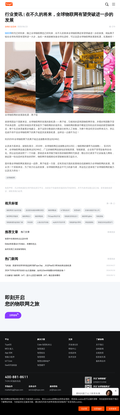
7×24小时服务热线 (13, 381)
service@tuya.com (36, 390)
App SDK (8, 353)
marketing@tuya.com (14, 390)
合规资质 (100, 353)
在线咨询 (72, 353)
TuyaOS (8, 345)
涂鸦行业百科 (10, 27)
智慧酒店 (41, 349)
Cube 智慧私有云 (44, 345)
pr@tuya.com (55, 390)
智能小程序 (9, 357)
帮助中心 (72, 349)
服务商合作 (101, 361)
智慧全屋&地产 (43, 361)
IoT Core (8, 361)
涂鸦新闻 (100, 349)
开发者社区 (73, 345)
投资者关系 (101, 357)
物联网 (8, 33)
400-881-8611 (16, 377)
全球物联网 (11, 178)
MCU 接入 (9, 349)
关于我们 (100, 345)
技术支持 (72, 357)
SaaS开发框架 (11, 365)
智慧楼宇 (41, 365)
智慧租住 (41, 353)
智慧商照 (41, 357)
